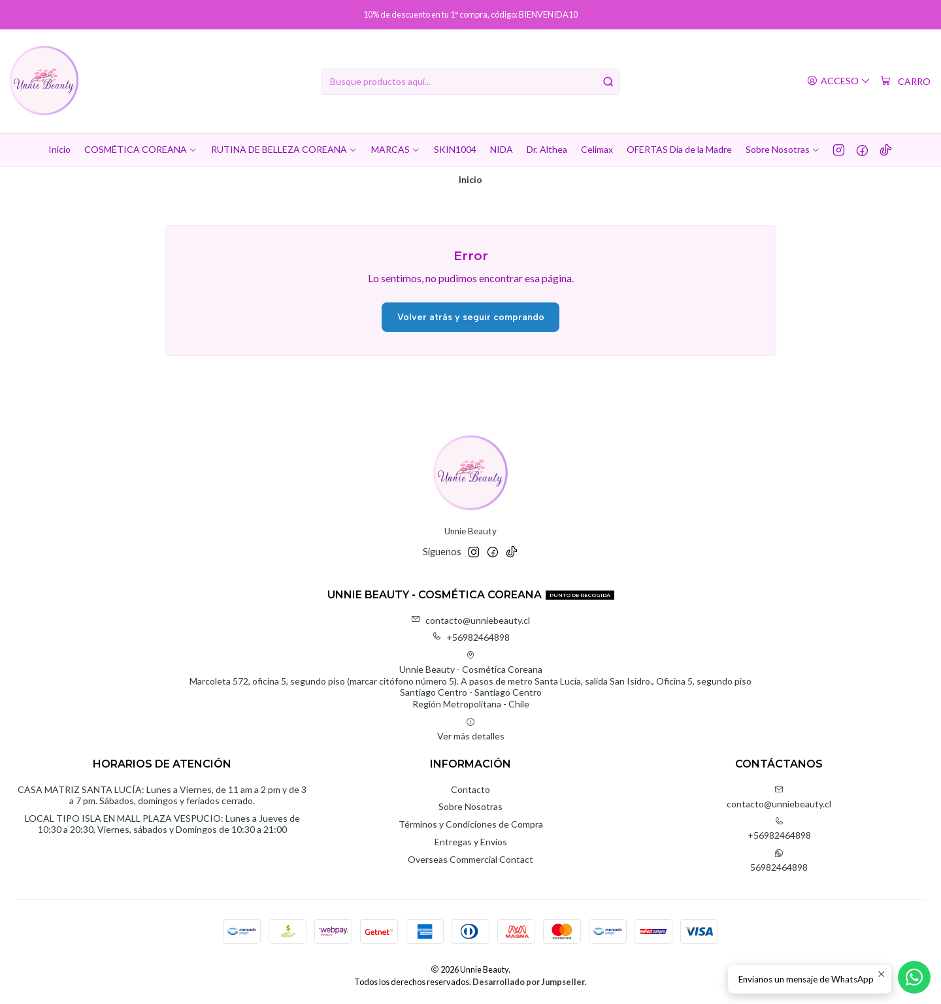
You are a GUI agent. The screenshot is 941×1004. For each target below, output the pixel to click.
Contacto (470, 789)
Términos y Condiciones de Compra (471, 824)
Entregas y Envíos (471, 841)
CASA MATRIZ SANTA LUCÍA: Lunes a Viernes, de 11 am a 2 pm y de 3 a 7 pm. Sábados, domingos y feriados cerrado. (162, 795)
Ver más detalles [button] (470, 729)
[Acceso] (839, 81)
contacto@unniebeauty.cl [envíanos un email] (779, 797)
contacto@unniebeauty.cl (470, 620)
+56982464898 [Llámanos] (779, 829)
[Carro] (905, 81)
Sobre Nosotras (470, 806)
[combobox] (470, 82)
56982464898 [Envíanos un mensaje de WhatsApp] (779, 861)
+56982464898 (471, 637)
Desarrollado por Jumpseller (528, 982)
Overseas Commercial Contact (470, 859)
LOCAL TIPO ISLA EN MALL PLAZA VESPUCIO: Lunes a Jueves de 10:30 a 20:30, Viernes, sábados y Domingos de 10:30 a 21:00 (162, 824)
